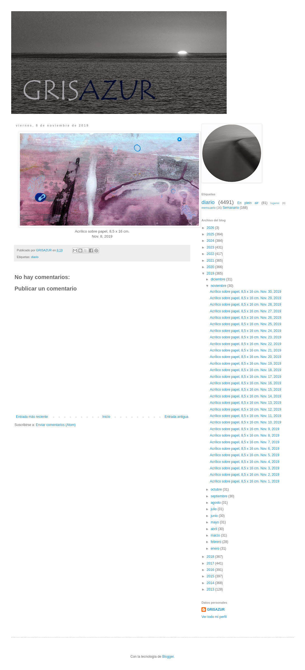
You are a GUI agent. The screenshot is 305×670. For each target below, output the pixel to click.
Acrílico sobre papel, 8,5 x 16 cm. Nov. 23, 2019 (245, 337)
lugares (275, 203)
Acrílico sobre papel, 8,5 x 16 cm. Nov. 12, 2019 (245, 409)
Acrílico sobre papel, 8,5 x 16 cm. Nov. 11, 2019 (245, 416)
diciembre (218, 279)
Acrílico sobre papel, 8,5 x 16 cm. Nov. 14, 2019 (245, 396)
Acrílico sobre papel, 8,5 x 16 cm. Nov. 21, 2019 (245, 350)
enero (215, 548)
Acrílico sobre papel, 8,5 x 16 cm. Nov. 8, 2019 (244, 435)
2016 (211, 570)
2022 (211, 254)
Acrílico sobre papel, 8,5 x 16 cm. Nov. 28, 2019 (245, 304)
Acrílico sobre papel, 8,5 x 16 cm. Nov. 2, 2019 (244, 475)
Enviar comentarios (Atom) (56, 425)
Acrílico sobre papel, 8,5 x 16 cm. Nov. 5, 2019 (244, 455)
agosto (216, 503)
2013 (211, 589)
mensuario (208, 207)
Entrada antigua (176, 417)
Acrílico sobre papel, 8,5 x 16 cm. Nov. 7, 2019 (244, 442)
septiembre (219, 496)
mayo (215, 522)
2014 (211, 583)
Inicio (106, 417)
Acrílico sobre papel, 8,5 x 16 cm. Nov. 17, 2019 (245, 377)
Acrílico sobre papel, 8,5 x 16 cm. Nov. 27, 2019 (245, 311)
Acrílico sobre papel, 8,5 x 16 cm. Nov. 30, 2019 (245, 292)
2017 (211, 563)
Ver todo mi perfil (214, 617)
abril (214, 529)
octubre (217, 489)
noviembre (219, 286)
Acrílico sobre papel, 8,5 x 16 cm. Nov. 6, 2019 (244, 449)
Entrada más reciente (32, 417)
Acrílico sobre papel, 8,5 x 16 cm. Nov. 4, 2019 (244, 462)
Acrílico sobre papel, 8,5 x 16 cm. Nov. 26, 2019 (245, 318)
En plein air (247, 203)
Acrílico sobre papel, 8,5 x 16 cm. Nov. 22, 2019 (245, 344)
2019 (211, 273)
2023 (211, 247)
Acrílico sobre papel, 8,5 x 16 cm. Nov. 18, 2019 (245, 370)
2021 (211, 261)
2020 (211, 267)
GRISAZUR (216, 610)
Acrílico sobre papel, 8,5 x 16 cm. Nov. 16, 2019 (245, 383)
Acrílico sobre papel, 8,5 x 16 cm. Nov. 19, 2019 (245, 364)
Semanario (231, 208)
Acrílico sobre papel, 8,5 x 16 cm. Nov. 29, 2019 (245, 298)
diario (34, 257)
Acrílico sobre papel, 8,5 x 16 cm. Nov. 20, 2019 (245, 357)
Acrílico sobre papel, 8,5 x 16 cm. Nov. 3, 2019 (244, 468)
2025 (211, 234)
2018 (211, 557)
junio (215, 516)
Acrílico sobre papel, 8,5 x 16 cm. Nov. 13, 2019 (245, 403)
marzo (216, 535)
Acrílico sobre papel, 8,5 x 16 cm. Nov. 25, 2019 (245, 324)
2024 (211, 241)
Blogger (168, 657)
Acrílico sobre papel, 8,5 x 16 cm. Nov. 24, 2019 (245, 331)
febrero (216, 542)
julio (214, 509)
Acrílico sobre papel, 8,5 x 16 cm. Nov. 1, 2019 (244, 481)
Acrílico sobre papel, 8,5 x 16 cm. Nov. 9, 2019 (244, 429)
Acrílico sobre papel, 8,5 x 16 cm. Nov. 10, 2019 (245, 422)
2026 (211, 228)
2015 (211, 576)
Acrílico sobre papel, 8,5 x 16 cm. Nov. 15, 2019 (245, 390)
